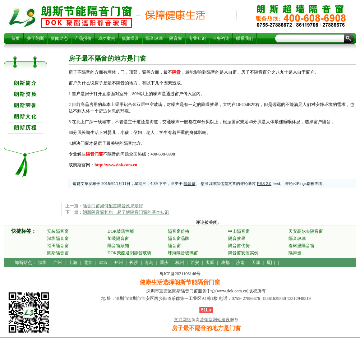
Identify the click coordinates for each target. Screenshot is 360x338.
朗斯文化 (25, 116)
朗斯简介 (25, 83)
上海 (73, 262)
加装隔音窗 (118, 238)
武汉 (103, 262)
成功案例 (106, 38)
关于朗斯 (35, 38)
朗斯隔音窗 (58, 252)
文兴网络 (182, 319)
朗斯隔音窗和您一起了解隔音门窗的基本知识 (126, 212)
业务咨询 (221, 38)
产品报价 (83, 38)
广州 (57, 262)
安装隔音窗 (58, 231)
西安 (194, 262)
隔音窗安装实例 (243, 252)
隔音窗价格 (178, 231)
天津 (255, 262)
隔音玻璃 (154, 38)
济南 (240, 262)
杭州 (179, 262)
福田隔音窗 (58, 245)
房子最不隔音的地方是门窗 (86, 16)
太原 (210, 262)
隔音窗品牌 (178, 238)
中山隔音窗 (239, 231)
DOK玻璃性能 (120, 231)
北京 (88, 262)
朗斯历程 (25, 127)
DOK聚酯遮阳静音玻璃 (129, 252)
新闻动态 (59, 38)
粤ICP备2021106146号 (180, 273)
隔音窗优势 (239, 245)
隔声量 (295, 252)
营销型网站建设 (215, 319)
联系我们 (244, 38)
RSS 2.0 (264, 183)
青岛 (149, 262)
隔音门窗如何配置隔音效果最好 (113, 205)
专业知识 (197, 38)
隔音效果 (236, 238)
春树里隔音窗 (301, 245)
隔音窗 (175, 38)
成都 (225, 262)
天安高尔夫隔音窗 (306, 231)
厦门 (271, 262)
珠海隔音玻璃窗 (183, 252)
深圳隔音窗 (58, 238)
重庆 (164, 262)
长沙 (133, 262)
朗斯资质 (25, 94)
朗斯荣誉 (25, 105)
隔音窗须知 (118, 245)
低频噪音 (130, 38)
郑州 (118, 262)
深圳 (42, 262)
